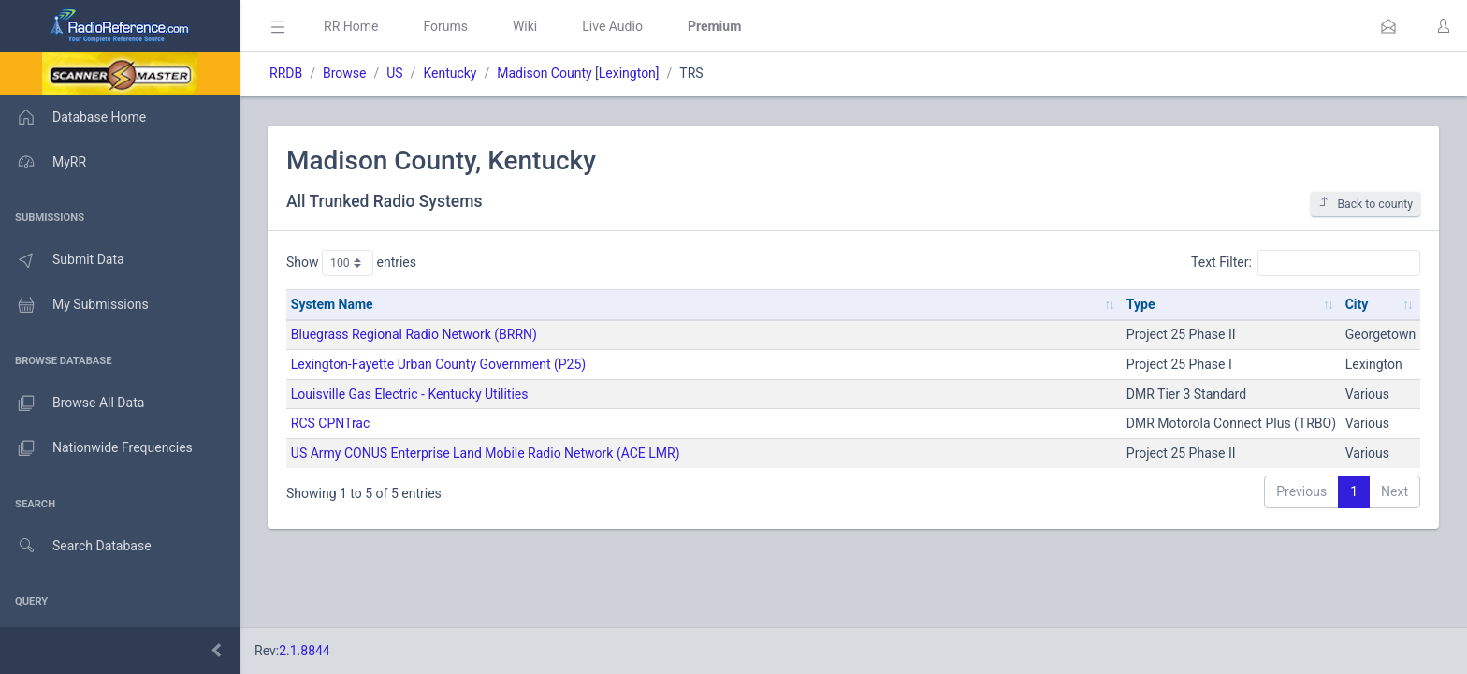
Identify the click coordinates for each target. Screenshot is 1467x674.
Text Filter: (1305, 263)
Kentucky (449, 73)
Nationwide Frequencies (96, 448)
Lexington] (629, 73)
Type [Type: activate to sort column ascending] (1140, 304)
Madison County (544, 73)
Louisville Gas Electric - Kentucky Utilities (410, 394)
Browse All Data (72, 403)
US (394, 73)
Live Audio (612, 26)
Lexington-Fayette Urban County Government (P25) (438, 364)
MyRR (43, 162)
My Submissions (74, 305)
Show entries (351, 263)
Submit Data (62, 260)
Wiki (525, 26)
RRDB (285, 73)
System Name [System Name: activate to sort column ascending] (332, 304)
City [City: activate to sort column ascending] (1357, 304)
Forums (445, 26)
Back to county (1365, 204)
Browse (344, 73)
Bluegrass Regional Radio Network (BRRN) (414, 334)
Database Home (73, 117)
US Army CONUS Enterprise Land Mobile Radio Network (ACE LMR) (485, 453)
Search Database (76, 546)
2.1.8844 (304, 650)
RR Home (351, 26)
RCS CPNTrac (330, 423)
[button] (1388, 26)
